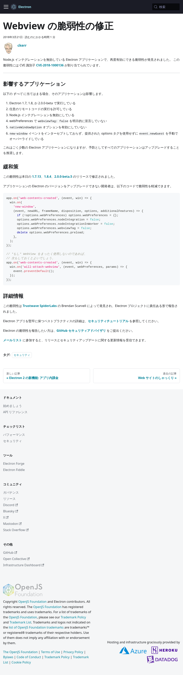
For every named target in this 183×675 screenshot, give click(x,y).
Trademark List (20, 622)
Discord (10, 505)
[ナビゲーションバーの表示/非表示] (6, 7)
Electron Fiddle (14, 470)
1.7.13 (36, 176)
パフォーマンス (14, 434)
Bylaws (8, 657)
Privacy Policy (73, 652)
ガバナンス (11, 492)
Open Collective (16, 559)
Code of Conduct (29, 657)
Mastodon (12, 524)
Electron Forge (13, 463)
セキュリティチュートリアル (108, 321)
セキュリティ (22, 355)
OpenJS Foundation (32, 601)
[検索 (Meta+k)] (166, 7)
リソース (9, 499)
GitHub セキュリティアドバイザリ (81, 330)
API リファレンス (15, 412)
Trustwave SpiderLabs (40, 306)
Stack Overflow (16, 530)
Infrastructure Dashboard (23, 565)
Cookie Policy (21, 662)
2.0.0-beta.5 (63, 176)
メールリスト (12, 340)
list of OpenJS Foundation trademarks (36, 627)
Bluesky (10, 511)
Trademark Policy (73, 617)
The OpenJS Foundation (20, 652)
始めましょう (12, 406)
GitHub (10, 552)
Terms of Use (50, 652)
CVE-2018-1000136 (50, 65)
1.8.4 (47, 176)
